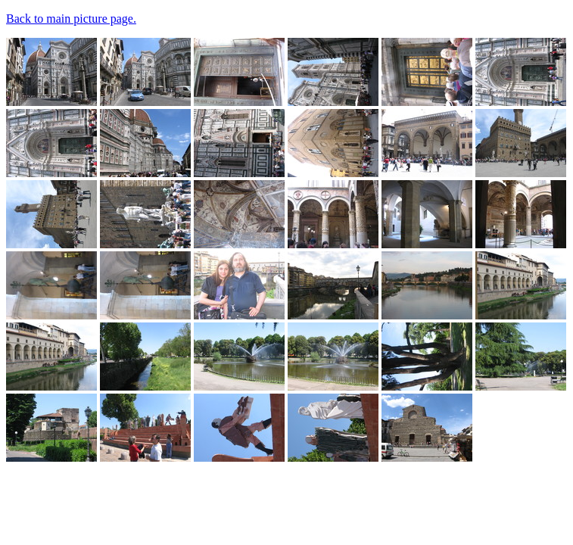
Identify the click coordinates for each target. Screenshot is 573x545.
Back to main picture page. (71, 18)
